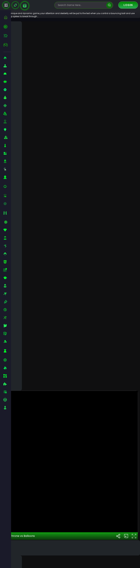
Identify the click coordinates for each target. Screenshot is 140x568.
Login (128, 5)
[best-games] (7, 26)
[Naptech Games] (15, 5)
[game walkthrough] (25, 5)
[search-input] (81, 5)
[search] (109, 5)
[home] (7, 17)
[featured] (7, 35)
